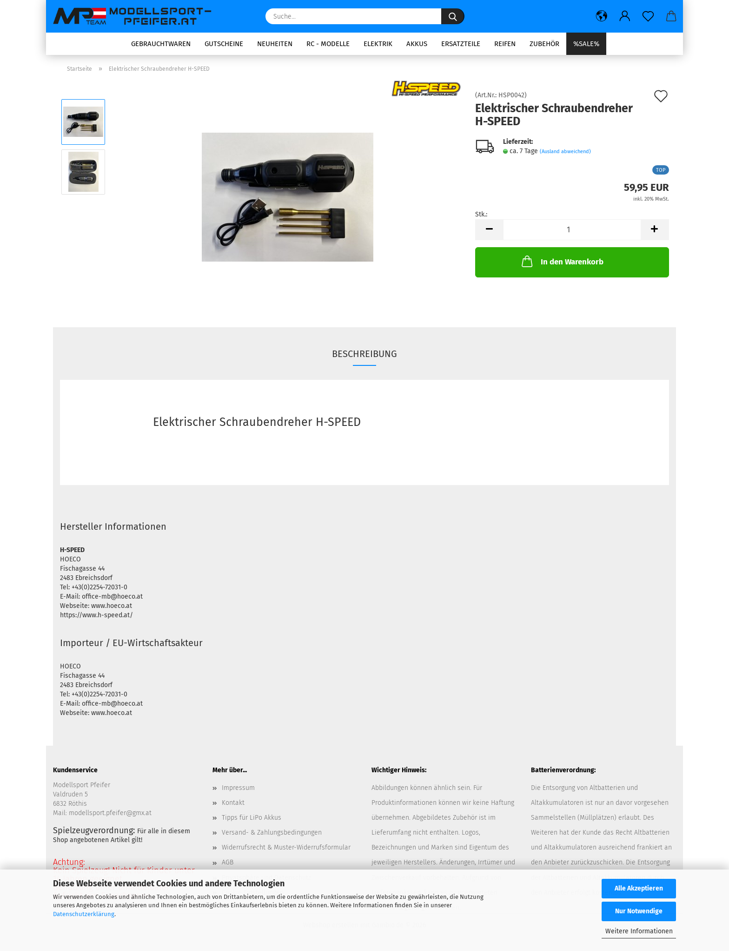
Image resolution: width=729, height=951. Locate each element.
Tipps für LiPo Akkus (251, 818)
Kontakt (233, 803)
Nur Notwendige (639, 911)
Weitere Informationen (639, 931)
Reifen (505, 44)
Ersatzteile (460, 44)
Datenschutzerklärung (83, 914)
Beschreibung (364, 353)
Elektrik (378, 44)
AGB (227, 862)
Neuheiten (274, 44)
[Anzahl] (572, 229)
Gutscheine (224, 44)
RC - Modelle (328, 44)
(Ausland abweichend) (565, 151)
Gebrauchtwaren (161, 44)
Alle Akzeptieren (639, 888)
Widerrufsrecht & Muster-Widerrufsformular (286, 847)
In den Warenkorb (561, 261)
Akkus (416, 44)
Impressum (238, 788)
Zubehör (544, 44)
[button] (601, 16)
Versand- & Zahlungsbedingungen (272, 832)
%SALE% (586, 44)
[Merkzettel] (648, 16)
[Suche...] (452, 16)
